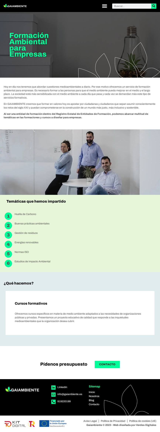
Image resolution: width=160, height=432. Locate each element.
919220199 (64, 401)
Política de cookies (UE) (142, 421)
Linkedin (62, 387)
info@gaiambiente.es (69, 394)
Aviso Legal (90, 421)
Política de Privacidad (113, 421)
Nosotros (94, 396)
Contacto (94, 404)
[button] (105, 6)
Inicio (92, 392)
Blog (91, 400)
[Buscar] (153, 6)
